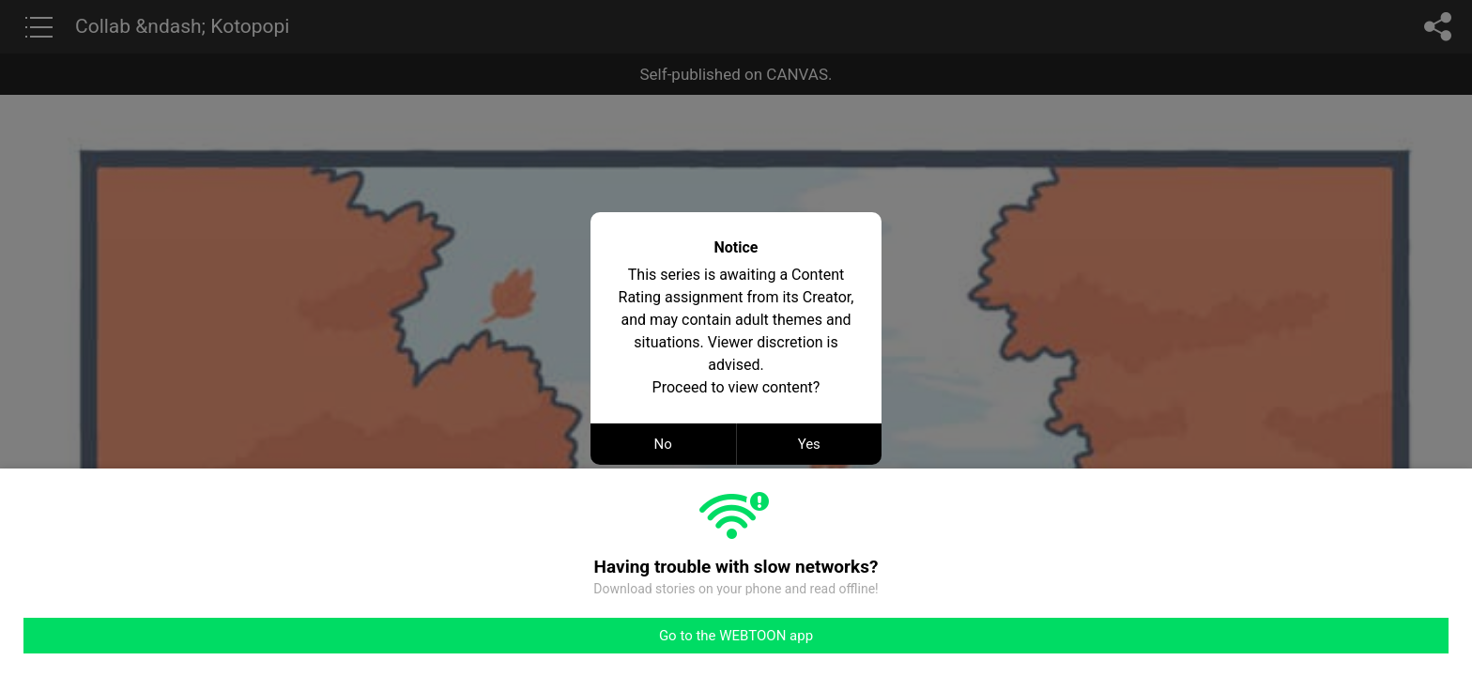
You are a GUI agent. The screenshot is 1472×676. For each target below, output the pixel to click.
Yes (809, 444)
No (663, 444)
